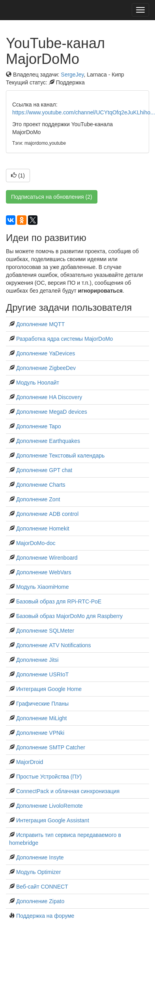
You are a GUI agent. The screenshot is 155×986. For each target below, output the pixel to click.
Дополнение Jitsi (37, 660)
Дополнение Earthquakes (48, 441)
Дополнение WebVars (43, 572)
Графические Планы (42, 703)
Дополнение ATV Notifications (53, 645)
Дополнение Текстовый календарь (60, 455)
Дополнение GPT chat (44, 470)
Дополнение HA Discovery (49, 397)
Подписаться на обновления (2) (51, 197)
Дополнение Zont (38, 499)
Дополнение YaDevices (45, 353)
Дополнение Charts (40, 485)
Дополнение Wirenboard (47, 558)
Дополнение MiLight (41, 718)
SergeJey (72, 74)
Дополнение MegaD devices (51, 412)
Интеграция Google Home (49, 689)
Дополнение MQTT (40, 324)
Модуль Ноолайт (37, 382)
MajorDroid (29, 762)
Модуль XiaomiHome (42, 587)
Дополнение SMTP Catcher (50, 747)
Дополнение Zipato (40, 901)
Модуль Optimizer (38, 872)
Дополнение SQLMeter (45, 630)
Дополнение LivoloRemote (49, 806)
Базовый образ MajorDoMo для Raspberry (69, 616)
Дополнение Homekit (42, 528)
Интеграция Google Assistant (52, 820)
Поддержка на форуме (45, 916)
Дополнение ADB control (47, 514)
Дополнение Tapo (38, 426)
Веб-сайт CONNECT (42, 886)
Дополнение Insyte (40, 857)
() (18, 175)
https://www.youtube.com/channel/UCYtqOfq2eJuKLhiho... (83, 112)
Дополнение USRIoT (42, 674)
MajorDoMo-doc (36, 543)
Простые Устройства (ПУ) (49, 776)
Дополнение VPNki (40, 733)
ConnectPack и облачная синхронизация (68, 791)
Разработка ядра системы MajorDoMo (64, 339)
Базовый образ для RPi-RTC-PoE (58, 601)
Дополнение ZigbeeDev (46, 368)
